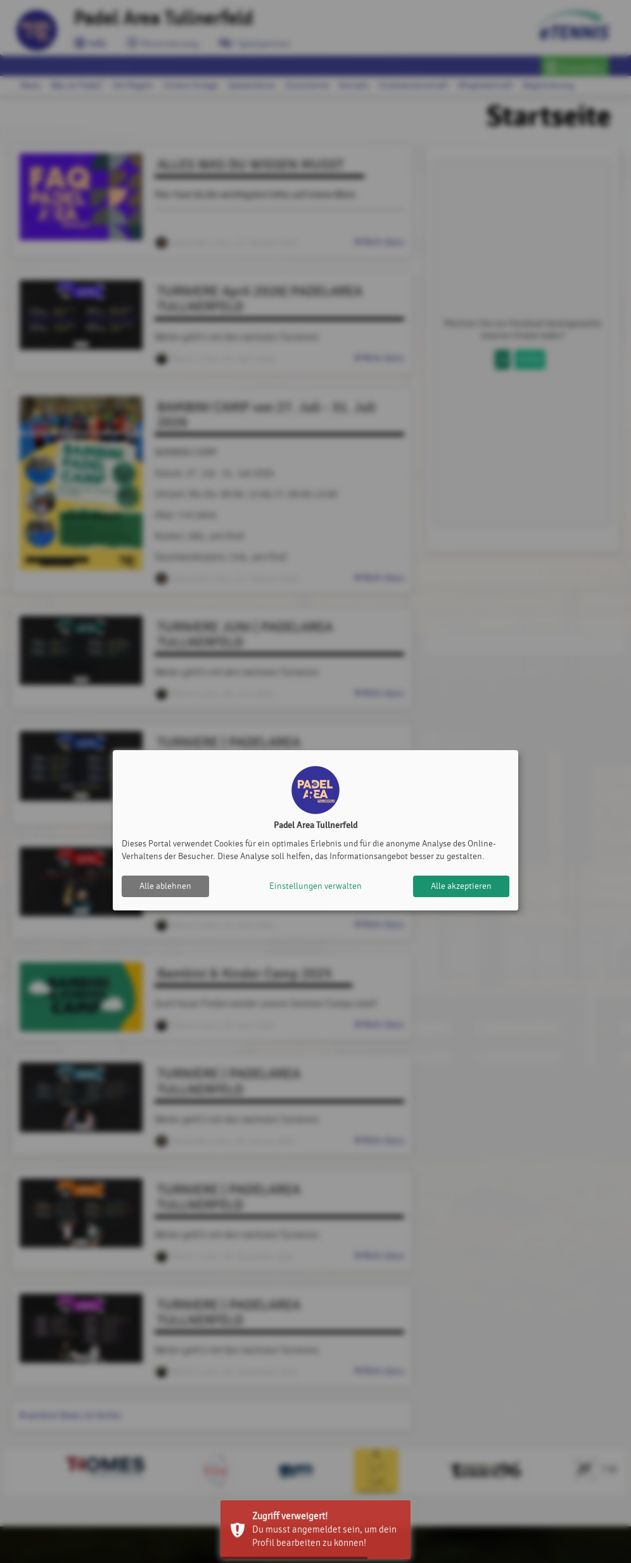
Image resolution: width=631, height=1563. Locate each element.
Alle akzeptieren (461, 886)
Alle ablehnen (165, 886)
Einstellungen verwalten (315, 886)
